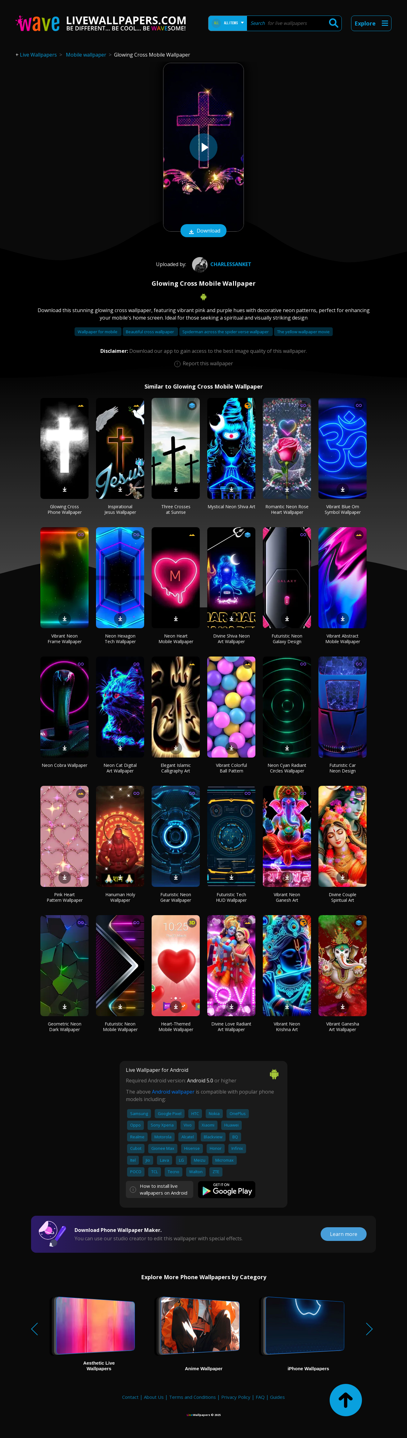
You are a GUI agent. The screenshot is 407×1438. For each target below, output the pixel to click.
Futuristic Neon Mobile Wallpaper (120, 1026)
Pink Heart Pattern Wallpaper (65, 897)
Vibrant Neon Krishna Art (287, 1026)
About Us (154, 1397)
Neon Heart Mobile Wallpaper (175, 638)
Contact (130, 1397)
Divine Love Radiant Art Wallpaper (231, 1026)
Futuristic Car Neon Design (342, 768)
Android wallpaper (173, 1091)
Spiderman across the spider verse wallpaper (226, 331)
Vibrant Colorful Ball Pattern (231, 768)
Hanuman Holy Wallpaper (120, 897)
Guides (277, 1397)
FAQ (260, 1397)
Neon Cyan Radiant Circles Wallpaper (287, 768)
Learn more (343, 1234)
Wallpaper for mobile (98, 331)
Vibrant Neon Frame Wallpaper (65, 638)
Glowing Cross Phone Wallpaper (65, 509)
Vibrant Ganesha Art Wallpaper (342, 1026)
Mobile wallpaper (86, 54)
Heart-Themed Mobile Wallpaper (175, 1026)
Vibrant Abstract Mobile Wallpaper (342, 638)
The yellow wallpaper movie (303, 331)
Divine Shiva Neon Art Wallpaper (231, 638)
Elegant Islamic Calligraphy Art (176, 768)
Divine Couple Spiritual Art (342, 897)
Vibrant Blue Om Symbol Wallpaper (343, 509)
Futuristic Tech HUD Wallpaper (231, 897)
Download (203, 231)
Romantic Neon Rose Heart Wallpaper (287, 509)
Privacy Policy (235, 1397)
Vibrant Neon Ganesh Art (287, 897)
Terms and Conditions (192, 1397)
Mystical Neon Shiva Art (231, 506)
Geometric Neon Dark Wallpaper (64, 1026)
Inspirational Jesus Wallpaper (120, 509)
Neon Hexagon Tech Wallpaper (120, 638)
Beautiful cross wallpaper (150, 331)
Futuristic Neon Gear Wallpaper (175, 897)
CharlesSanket (220, 264)
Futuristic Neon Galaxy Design (287, 638)
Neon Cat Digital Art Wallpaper (120, 768)
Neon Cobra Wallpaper (64, 765)
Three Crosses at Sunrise (175, 509)
